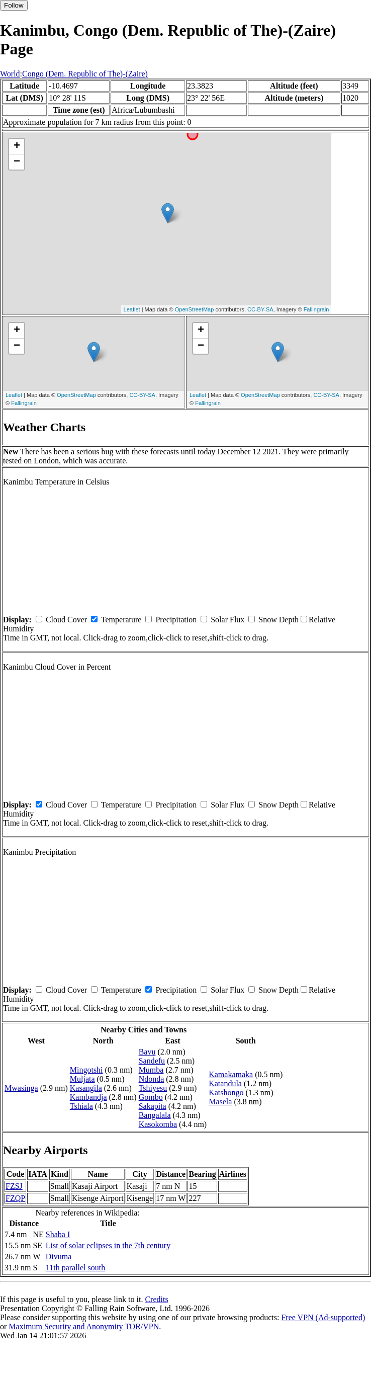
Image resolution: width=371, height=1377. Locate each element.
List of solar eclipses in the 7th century (108, 1245)
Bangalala (155, 1115)
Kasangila (86, 1088)
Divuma (59, 1256)
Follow (14, 5)
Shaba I (58, 1234)
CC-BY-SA (260, 309)
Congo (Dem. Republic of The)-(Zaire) (85, 73)
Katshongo (226, 1092)
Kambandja (88, 1097)
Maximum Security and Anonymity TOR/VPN (84, 1326)
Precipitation (176, 619)
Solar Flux (227, 619)
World (10, 73)
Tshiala (81, 1106)
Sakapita (152, 1106)
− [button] (17, 162)
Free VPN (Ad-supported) (323, 1317)
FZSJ (14, 1186)
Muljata (82, 1079)
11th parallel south (76, 1267)
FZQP (15, 1198)
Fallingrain (316, 309)
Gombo (151, 1097)
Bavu (147, 1051)
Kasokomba (158, 1124)
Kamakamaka (231, 1074)
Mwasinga (21, 1088)
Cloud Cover (66, 619)
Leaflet (132, 309)
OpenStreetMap (194, 309)
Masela (220, 1101)
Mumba (151, 1070)
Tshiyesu (153, 1088)
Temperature (121, 619)
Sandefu (152, 1061)
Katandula (225, 1083)
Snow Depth (278, 619)
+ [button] (17, 146)
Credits (156, 1299)
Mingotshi (86, 1070)
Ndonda (151, 1079)
